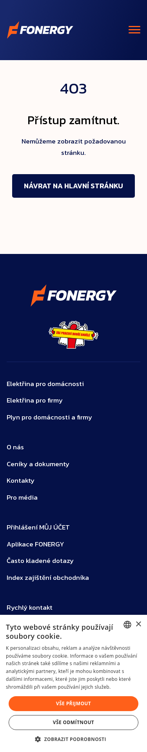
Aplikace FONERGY (35, 544)
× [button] (138, 624)
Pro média (22, 497)
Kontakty (20, 480)
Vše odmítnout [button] (73, 722)
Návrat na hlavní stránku (73, 185)
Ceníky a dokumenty (38, 464)
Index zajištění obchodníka (48, 578)
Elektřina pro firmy (35, 400)
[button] (73, 739)
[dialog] (73, 683)
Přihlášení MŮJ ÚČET (38, 527)
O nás (15, 447)
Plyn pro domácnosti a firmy (49, 417)
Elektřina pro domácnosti (45, 384)
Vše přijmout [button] (73, 703)
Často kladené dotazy (40, 561)
